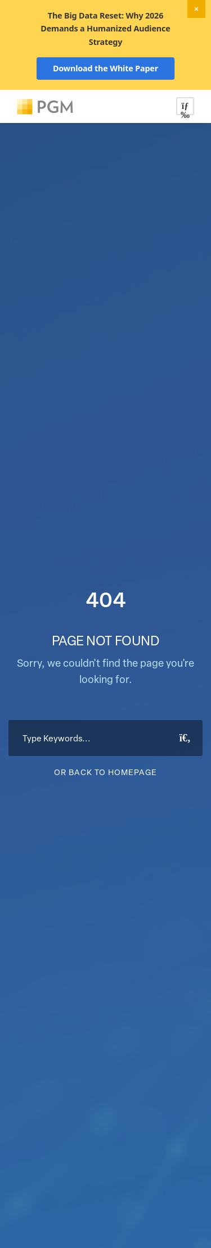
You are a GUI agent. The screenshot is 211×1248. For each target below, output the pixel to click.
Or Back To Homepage (105, 772)
